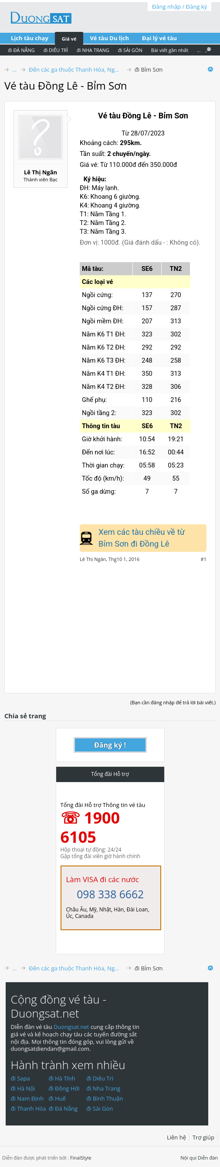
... (199, 50)
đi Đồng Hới (63, 1088)
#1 (203, 559)
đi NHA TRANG (93, 50)
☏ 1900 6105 (90, 827)
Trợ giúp (203, 1137)
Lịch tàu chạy (29, 38)
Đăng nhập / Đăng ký (179, 6)
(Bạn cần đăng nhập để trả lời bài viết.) (173, 702)
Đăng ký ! (110, 745)
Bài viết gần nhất (169, 50)
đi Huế (57, 1098)
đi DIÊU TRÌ (56, 50)
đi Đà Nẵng (63, 1108)
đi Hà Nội (23, 1088)
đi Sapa (20, 1078)
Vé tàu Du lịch (109, 38)
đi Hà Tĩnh (61, 1078)
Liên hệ (176, 1137)
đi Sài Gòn (99, 1108)
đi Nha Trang (103, 1088)
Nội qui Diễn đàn (199, 1157)
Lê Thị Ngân (40, 172)
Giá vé (69, 38)
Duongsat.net (72, 1027)
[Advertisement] (110, 623)
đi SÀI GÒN (130, 50)
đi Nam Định (27, 1098)
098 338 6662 (110, 894)
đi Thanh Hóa (28, 1108)
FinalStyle (80, 1157)
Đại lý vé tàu (159, 38)
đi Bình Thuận (104, 1098)
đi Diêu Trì (99, 1078)
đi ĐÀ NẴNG (21, 50)
